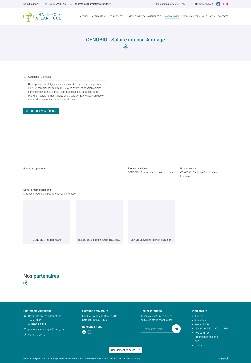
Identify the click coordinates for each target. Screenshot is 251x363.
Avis (212, 16)
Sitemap (136, 358)
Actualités (98, 16)
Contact (223, 16)
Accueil (84, 16)
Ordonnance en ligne (194, 16)
